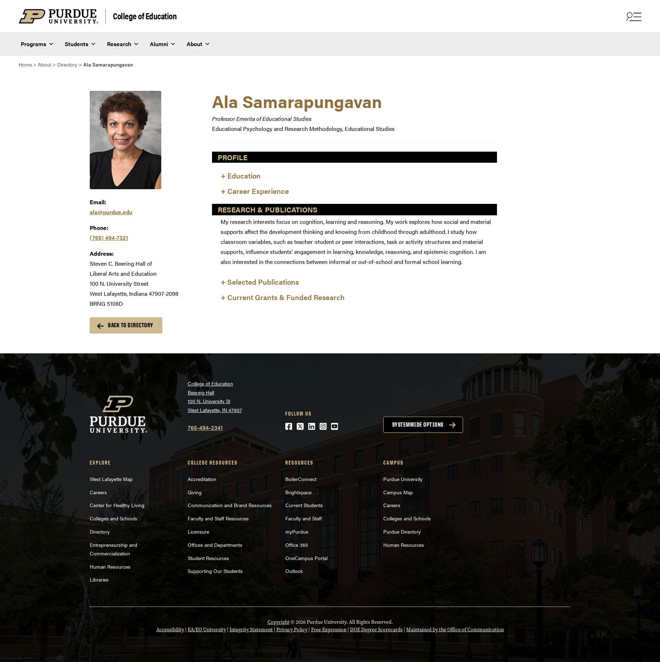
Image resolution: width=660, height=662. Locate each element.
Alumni (163, 43)
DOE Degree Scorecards (376, 629)
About (198, 43)
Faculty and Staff (303, 518)
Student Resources (208, 558)
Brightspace (298, 492)
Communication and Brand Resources (230, 505)
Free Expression (328, 629)
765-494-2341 (205, 427)
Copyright (278, 622)
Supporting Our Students (215, 570)
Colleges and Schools (113, 518)
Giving (195, 492)
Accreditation (202, 478)
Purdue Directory (402, 531)
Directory (100, 531)
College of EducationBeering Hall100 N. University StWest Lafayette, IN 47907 (215, 396)
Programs (37, 43)
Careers (98, 492)
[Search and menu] (632, 16)
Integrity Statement (251, 629)
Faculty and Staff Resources (218, 518)
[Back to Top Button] (625, 656)
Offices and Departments (215, 544)
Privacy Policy (291, 629)
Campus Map (398, 492)
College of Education (145, 15)
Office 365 (296, 544)
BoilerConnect (300, 478)
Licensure (198, 531)
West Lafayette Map (111, 478)
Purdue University (403, 478)
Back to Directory (130, 325)
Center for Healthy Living (117, 505)
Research (123, 43)
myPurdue (296, 531)
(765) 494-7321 (109, 238)
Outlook (294, 570)
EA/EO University (207, 629)
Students (80, 43)
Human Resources (110, 566)
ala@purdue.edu (111, 212)
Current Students (304, 505)
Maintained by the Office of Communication (455, 629)
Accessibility (170, 629)
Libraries (99, 579)
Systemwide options (417, 424)
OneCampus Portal (306, 558)
